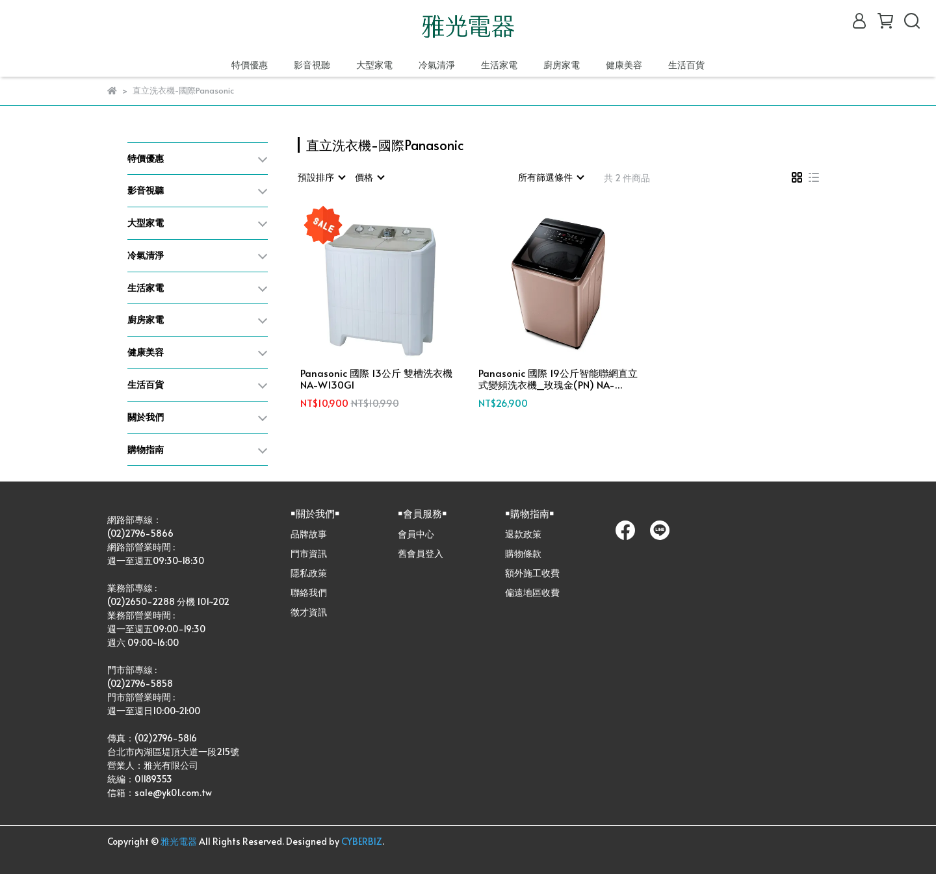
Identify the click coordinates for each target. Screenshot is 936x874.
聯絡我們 (309, 592)
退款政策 (523, 534)
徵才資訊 (309, 612)
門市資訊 (309, 553)
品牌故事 (309, 534)
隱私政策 (309, 573)
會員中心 (416, 534)
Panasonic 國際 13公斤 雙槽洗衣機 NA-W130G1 (376, 379)
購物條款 (523, 553)
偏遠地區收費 (532, 592)
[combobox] (321, 177)
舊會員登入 (420, 553)
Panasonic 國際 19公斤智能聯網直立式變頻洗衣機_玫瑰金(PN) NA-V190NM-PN (558, 379)
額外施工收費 (532, 573)
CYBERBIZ (361, 841)
